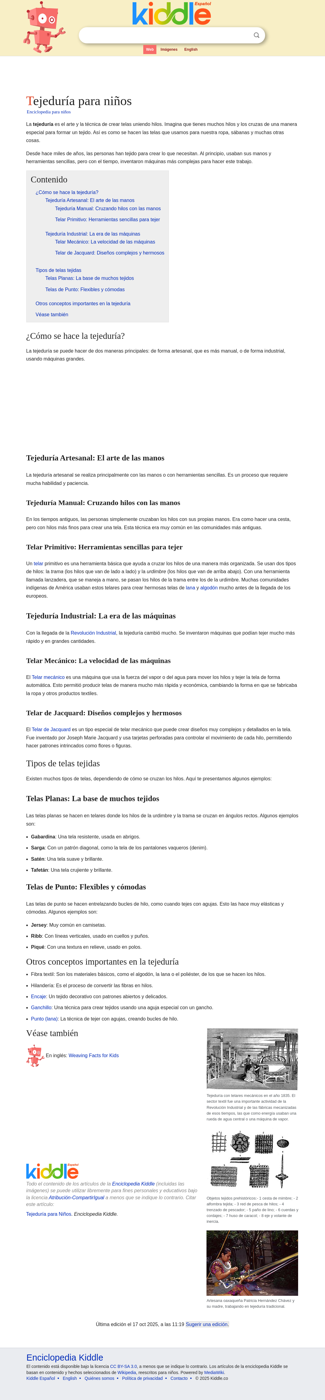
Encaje (38, 996)
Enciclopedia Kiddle (133, 1183)
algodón (209, 587)
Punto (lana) (44, 1018)
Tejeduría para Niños (48, 1214)
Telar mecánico (48, 677)
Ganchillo (41, 1007)
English (191, 49)
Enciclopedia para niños (49, 111)
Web (150, 49)
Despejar (244, 35)
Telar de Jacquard (51, 729)
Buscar (256, 35)
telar (38, 563)
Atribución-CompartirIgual (76, 1197)
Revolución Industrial (93, 633)
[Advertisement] (162, 73)
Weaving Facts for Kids (94, 1055)
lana (190, 587)
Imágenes (169, 49)
